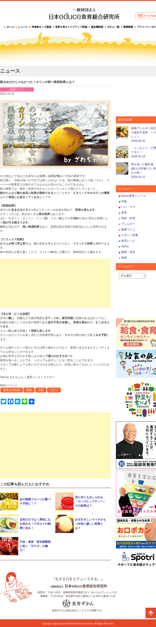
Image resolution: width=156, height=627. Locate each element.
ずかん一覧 (113, 26)
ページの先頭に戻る (150, 613)
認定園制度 (97, 26)
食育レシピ (128, 240)
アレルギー (128, 223)
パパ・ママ (128, 206)
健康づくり (128, 229)
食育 (124, 212)
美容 (41, 389)
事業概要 (128, 26)
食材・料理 (128, 218)
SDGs (125, 246)
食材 (124, 257)
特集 (124, 201)
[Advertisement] (55, 283)
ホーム (10, 26)
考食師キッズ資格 (41, 26)
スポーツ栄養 (129, 235)
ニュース (23, 26)
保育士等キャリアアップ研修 (71, 26)
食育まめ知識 (11, 389)
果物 (29, 389)
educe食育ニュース (133, 195)
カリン (54, 389)
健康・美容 (128, 251)
